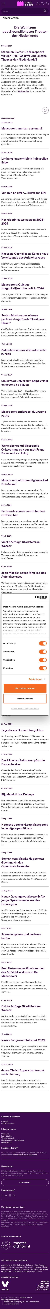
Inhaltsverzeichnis (11, 1304)
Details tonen (35, 679)
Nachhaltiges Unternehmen (12, 1140)
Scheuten (19, 1267)
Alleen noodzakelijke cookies (25, 709)
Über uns (5, 1134)
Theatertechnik (7, 1138)
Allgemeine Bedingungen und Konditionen (21, 1302)
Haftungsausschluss (10, 1300)
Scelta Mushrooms (20, 1269)
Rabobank (37, 1267)
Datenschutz (6, 1142)
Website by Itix (25, 1297)
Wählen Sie (23, 91)
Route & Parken (7, 1124)
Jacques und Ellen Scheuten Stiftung (17, 1265)
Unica (39, 1271)
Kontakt (4, 1121)
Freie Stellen (6, 1136)
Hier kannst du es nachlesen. (25, 1155)
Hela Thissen (40, 1265)
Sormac (28, 1267)
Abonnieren (25, 1182)
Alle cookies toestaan (25, 688)
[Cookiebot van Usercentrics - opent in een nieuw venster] (35, 597)
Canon (4, 1267)
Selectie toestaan (25, 699)
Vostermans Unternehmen (24, 1271)
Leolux (11, 1267)
